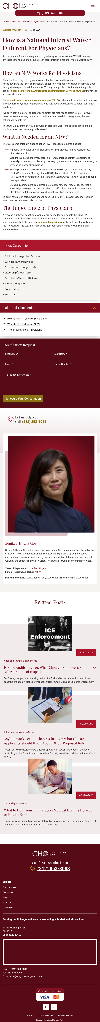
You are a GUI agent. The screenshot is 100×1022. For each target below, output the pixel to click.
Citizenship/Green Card (18, 272)
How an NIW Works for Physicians (27, 318)
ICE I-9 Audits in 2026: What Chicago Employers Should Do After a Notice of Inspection (50, 671)
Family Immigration (15, 283)
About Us (7, 904)
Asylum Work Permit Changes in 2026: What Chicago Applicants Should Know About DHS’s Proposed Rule (45, 742)
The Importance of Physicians (24, 329)
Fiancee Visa (12, 289)
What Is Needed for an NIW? (23, 324)
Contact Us (8, 909)
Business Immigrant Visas (34, 21)
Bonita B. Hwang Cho (20, 545)
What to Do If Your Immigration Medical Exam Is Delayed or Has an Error (48, 814)
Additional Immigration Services (22, 256)
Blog (5, 899)
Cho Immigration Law (11, 21)
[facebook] (46, 1009)
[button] (92, 6)
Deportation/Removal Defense (21, 278)
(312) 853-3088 (52, 13)
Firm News (10, 294)
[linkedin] (54, 1009)
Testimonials (9, 894)
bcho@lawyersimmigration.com (26, 978)
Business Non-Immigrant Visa (21, 267)
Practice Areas (9, 889)
